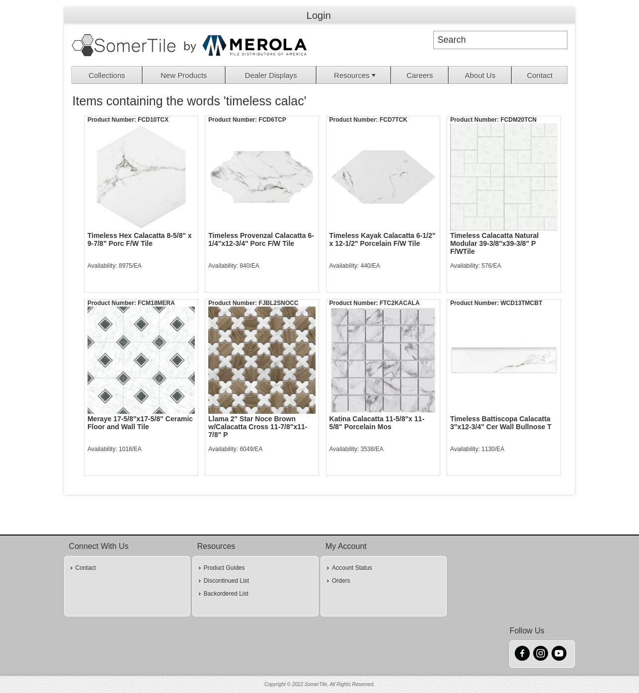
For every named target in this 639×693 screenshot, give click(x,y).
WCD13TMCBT (521, 303)
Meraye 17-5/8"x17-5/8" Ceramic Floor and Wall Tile (140, 423)
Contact (540, 75)
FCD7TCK (393, 119)
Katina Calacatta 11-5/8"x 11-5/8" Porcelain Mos (377, 423)
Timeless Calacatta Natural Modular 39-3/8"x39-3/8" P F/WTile (494, 243)
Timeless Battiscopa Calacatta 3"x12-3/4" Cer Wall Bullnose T (501, 423)
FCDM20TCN (518, 119)
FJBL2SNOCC (279, 303)
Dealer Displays (271, 75)
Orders (341, 580)
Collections (106, 75)
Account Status (352, 567)
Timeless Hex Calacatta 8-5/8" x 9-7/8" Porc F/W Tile (139, 239)
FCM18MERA (156, 303)
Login (319, 15)
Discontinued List (226, 580)
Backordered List (226, 593)
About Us (480, 75)
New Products (183, 75)
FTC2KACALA (400, 303)
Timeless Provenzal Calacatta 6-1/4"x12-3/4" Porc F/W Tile (261, 239)
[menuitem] (107, 75)
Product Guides (224, 567)
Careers (419, 75)
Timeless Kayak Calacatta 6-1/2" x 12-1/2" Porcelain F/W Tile (382, 239)
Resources (356, 75)
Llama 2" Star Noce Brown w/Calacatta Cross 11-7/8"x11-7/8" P (257, 427)
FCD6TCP (272, 119)
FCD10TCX (153, 119)
